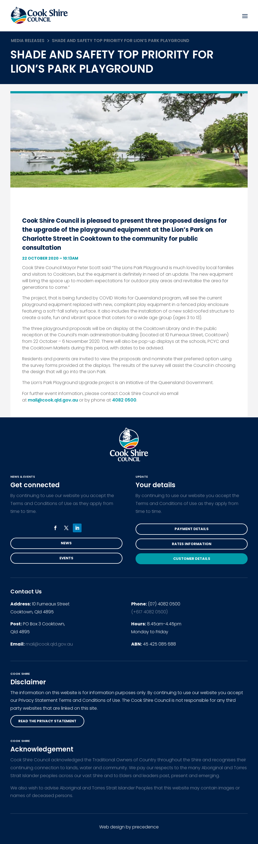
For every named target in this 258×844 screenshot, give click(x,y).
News (66, 543)
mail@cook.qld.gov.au (53, 400)
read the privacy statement (47, 721)
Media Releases (27, 40)
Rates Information (191, 543)
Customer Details (191, 558)
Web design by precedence (129, 827)
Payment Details (192, 528)
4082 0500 (124, 400)
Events (66, 558)
